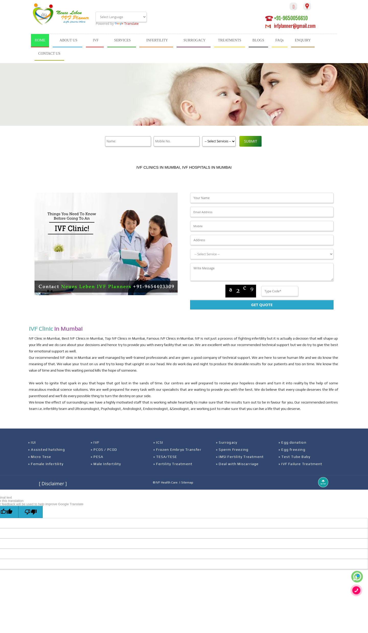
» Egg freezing (292, 449)
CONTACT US (49, 53)
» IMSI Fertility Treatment (240, 457)
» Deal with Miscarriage (237, 464)
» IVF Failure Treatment (301, 464)
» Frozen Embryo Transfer (177, 449)
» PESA (97, 457)
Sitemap (187, 482)
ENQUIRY (303, 40)
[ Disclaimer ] (53, 483)
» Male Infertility (106, 464)
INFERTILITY (157, 40)
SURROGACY (194, 40)
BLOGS (258, 40)
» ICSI (158, 442)
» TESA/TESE (165, 457)
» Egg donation (292, 442)
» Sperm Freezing (232, 449)
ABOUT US (68, 40)
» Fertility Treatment (172, 464)
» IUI (32, 442)
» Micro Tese (39, 457)
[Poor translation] (30, 512)
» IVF (95, 442)
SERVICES (122, 40)
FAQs (279, 40)
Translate (127, 23)
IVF (96, 40)
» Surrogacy (226, 442)
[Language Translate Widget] (121, 17)
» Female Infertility (45, 464)
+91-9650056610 (286, 18)
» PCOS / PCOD (104, 449)
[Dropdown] (261, 254)
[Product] (219, 141)
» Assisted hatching (46, 449)
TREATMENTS (229, 40)
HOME (40, 40)
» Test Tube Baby (294, 457)
